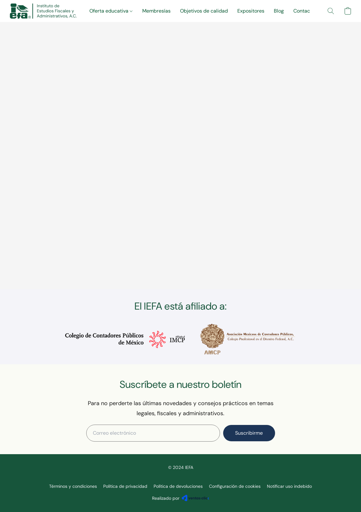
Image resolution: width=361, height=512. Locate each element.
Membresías (156, 11)
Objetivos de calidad (204, 11)
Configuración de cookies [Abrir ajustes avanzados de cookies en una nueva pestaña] (235, 486)
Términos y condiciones (73, 486)
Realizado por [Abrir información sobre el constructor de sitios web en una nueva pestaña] (180, 498)
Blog (279, 11)
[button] (43, 11)
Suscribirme (249, 433)
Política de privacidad (125, 486)
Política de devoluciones (178, 486)
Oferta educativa (111, 11)
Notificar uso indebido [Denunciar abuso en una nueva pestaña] (289, 486)
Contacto (304, 11)
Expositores (250, 11)
